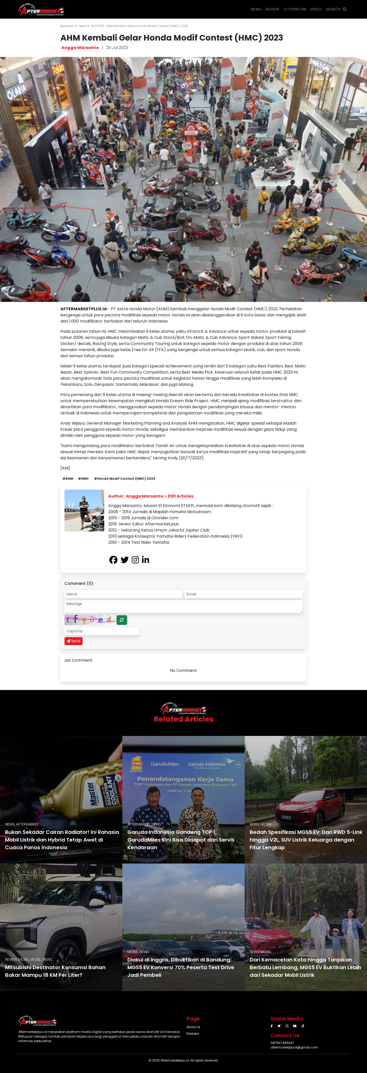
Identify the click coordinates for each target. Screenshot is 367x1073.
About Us (193, 1027)
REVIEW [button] (273, 9)
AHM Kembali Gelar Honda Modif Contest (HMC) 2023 (147, 26)
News (84, 26)
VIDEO (316, 9)
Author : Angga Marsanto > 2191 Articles (150, 496)
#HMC (83, 478)
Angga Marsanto (80, 48)
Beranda (68, 26)
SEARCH (336, 9)
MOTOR (97, 26)
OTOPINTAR (295, 9)
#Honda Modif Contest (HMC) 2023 (124, 478)
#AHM (67, 478)
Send (73, 641)
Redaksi (193, 1033)
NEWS (256, 9)
